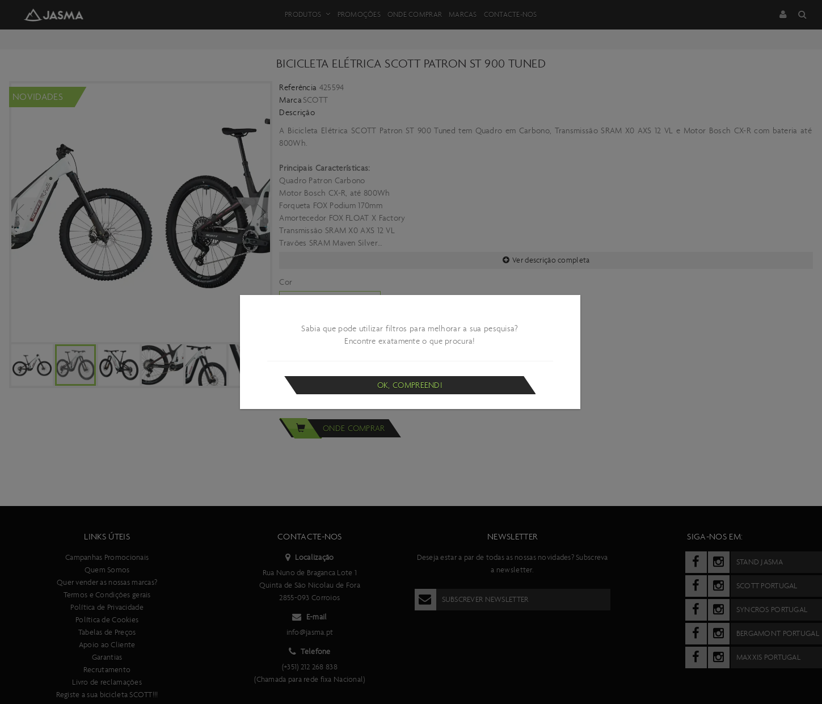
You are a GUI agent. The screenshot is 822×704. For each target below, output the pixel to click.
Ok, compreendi (409, 385)
